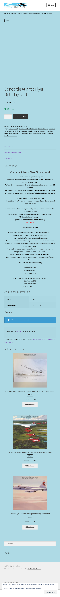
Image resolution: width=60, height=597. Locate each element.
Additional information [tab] (12, 152)
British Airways (43, 129)
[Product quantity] (8, 116)
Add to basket (20, 117)
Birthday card (32, 129)
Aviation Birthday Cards (19, 14)
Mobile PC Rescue (34, 569)
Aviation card (23, 129)
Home (9, 14)
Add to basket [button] (30, 405)
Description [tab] (8, 146)
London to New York (10, 136)
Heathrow (50, 133)
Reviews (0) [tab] (8, 159)
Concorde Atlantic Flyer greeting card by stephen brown (27, 133)
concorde (52, 129)
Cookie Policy (38, 588)
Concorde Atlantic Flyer (12, 131)
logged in (19, 331)
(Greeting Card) (13, 129)
